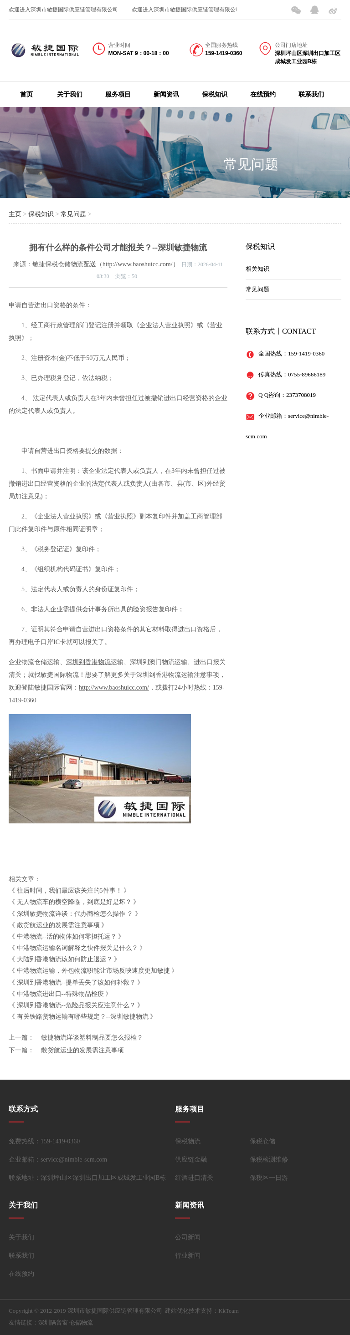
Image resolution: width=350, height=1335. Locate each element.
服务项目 (118, 94)
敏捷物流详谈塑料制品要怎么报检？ (92, 1037)
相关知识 (257, 268)
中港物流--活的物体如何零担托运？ (67, 936)
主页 (15, 214)
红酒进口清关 (194, 1177)
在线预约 (263, 94)
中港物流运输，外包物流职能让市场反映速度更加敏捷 (93, 970)
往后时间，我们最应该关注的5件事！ (69, 890)
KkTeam (228, 1310)
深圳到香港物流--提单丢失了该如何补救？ (76, 982)
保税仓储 (262, 1141)
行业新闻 (188, 1255)
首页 (26, 94)
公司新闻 (188, 1237)
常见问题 (251, 164)
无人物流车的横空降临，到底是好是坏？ (74, 901)
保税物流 (188, 1141)
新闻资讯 (166, 94)
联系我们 (311, 94)
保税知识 (214, 94)
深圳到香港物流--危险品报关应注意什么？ (76, 1005)
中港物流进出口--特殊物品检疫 (60, 993)
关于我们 (69, 94)
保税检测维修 (269, 1159)
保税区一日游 (269, 1177)
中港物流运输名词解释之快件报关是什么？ (77, 947)
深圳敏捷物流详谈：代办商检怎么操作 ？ (75, 913)
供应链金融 (191, 1159)
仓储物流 (81, 1322)
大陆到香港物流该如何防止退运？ (65, 959)
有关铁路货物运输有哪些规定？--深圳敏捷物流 (83, 1016)
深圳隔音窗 (53, 1322)
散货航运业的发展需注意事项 (58, 925)
